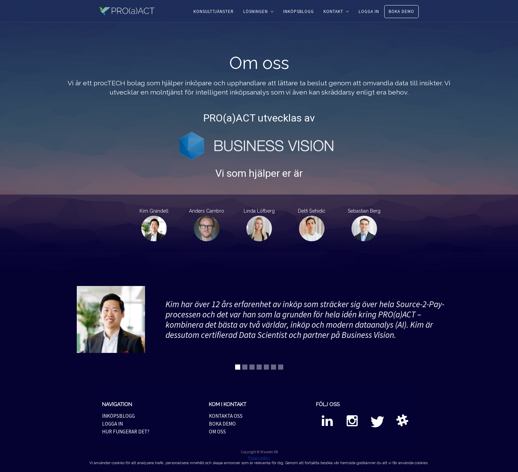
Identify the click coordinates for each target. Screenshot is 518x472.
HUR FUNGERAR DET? (125, 431)
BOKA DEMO (401, 11)
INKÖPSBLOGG (298, 11)
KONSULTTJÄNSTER (213, 11)
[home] (131, 10)
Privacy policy (259, 457)
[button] (258, 11)
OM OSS (217, 431)
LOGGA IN (369, 11)
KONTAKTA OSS (226, 416)
